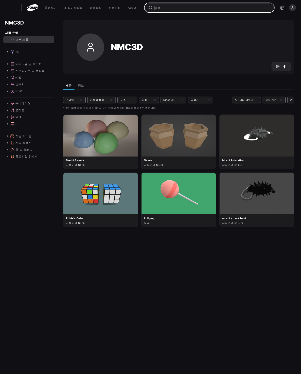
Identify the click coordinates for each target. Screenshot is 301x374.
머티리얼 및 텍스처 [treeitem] (23, 64)
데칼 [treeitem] (13, 77)
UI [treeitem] (12, 124)
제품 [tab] (69, 85)
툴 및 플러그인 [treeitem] (20, 150)
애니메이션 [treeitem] (18, 103)
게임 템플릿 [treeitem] (18, 143)
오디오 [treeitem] (15, 110)
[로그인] (292, 7)
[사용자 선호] (290, 100)
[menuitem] (50, 7)
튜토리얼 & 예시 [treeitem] (21, 156)
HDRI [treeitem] (14, 91)
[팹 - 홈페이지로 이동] (32, 7)
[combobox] (212, 8)
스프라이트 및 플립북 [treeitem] (25, 71)
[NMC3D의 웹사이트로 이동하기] (277, 66)
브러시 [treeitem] (15, 84)
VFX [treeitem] (13, 117)
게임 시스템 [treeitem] (18, 136)
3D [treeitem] (12, 52)
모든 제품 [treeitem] (19, 40)
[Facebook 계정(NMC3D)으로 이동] (284, 66)
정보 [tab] (81, 85)
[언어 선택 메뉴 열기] (282, 7)
